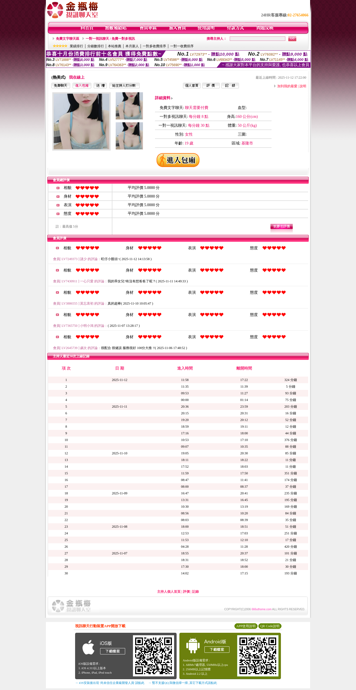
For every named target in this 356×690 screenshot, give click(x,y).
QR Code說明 (270, 626)
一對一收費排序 (182, 46)
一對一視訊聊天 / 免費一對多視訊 (110, 39)
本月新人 (132, 46)
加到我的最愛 (287, 86)
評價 (186, 592)
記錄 (195, 592)
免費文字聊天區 (67, 39)
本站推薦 (114, 46)
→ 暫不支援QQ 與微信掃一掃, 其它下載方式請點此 (182, 682)
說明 (303, 86)
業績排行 (76, 46)
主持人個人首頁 (169, 592)
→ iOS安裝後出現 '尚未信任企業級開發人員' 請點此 (109, 682)
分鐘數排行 (95, 46)
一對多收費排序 (154, 46)
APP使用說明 (246, 626)
